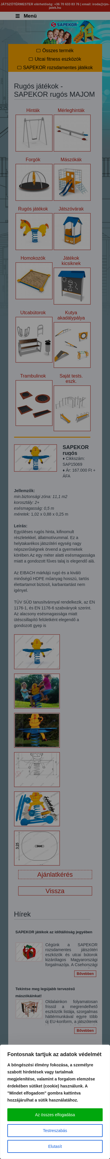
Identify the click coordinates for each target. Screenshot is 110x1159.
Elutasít (55, 1146)
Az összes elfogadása (55, 1114)
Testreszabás (55, 1130)
